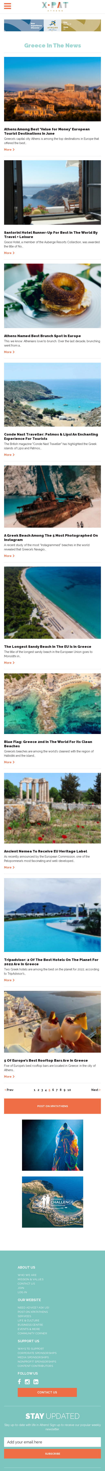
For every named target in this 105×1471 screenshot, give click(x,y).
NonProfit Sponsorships (37, 1361)
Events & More (29, 1329)
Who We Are (27, 1275)
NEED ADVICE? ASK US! (33, 1307)
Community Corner (32, 1333)
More (8, 149)
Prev (10, 1090)
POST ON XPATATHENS (52, 1106)
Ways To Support (31, 1348)
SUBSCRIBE (52, 1453)
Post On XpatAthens (33, 1311)
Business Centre (30, 1324)
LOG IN (22, 1292)
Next (94, 1090)
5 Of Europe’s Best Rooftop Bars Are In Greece (46, 1060)
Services (24, 1316)
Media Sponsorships (33, 1357)
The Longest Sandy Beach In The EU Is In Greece (47, 647)
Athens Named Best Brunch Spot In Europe (42, 336)
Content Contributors (35, 1365)
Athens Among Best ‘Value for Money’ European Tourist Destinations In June (47, 131)
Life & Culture (28, 1320)
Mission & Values (30, 1279)
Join (21, 1287)
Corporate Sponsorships (37, 1353)
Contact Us (26, 1283)
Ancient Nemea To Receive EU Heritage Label (45, 851)
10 (69, 1090)
